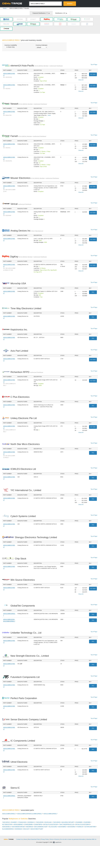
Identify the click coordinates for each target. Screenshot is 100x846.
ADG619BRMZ (18, 824)
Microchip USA (19, 283)
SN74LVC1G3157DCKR (50, 824)
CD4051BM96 (28, 824)
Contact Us (19, 839)
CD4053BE (86, 822)
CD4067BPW (38, 824)
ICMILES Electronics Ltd (24, 469)
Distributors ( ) (61, 13)
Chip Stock (21, 558)
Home (4, 8)
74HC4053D (39, 822)
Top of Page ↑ (94, 64)
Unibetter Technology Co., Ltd (26, 632)
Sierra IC (16, 787)
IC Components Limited (23, 740)
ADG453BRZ (62, 826)
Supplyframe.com (58, 842)
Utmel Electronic (20, 762)
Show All (80, 80)
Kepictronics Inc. (20, 329)
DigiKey (28, 256)
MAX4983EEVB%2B (18, 826)
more (49, 115)
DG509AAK (18, 829)
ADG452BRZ (71, 826)
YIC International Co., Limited (26, 490)
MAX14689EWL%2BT (41, 826)
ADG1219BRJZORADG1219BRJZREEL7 (29, 813)
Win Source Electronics (23, 579)
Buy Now (92, 74)
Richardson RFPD (27, 372)
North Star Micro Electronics (26, 444)
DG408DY (14, 822)
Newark (29, 103)
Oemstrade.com (13, 3)
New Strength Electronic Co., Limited (30, 655)
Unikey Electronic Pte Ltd (24, 418)
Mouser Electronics (35, 178)
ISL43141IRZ (53, 826)
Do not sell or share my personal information (72, 839)
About (25, 839)
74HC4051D (6, 822)
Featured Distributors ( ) (41, 13)
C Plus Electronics (21, 397)
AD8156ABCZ (6, 826)
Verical (21, 204)
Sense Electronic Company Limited (29, 719)
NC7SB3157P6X (7, 824)
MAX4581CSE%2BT (68, 822)
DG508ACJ (31, 822)
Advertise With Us (91, 839)
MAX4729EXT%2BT (37, 829)
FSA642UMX (22, 822)
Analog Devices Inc (27, 230)
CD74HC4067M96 (90, 826)
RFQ (93, 292)
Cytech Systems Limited (24, 516)
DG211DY (26, 829)
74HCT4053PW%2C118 (66, 824)
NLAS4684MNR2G (8, 829)
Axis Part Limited (20, 350)
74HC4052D (56, 822)
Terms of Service (54, 839)
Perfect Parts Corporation (24, 698)
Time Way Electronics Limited (26, 308)
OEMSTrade (9, 839)
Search (69, 3)
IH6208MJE (29, 826)
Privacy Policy (45, 839)
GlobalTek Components (23, 605)
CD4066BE (78, 822)
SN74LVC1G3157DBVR (82, 824)
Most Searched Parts (34, 839)
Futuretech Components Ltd (26, 677)
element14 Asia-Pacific (37, 65)
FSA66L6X (80, 826)
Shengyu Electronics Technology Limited (36, 537)
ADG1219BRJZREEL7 (9, 813)
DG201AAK (48, 822)
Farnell (28, 136)
